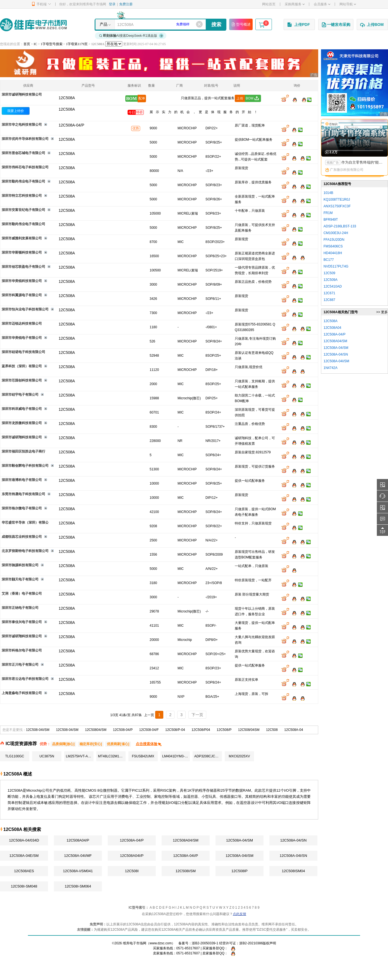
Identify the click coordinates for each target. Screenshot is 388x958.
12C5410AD (333, 286)
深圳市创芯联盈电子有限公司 (23, 267)
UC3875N (46, 756)
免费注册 (126, 4)
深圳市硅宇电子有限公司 (20, 395)
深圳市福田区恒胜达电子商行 (23, 451)
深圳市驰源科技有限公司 (20, 565)
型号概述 (241, 24)
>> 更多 (382, 312)
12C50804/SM (95, 730)
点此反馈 (239, 914)
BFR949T (331, 220)
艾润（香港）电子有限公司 (22, 593)
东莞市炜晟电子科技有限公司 (23, 494)
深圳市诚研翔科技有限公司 (22, 94)
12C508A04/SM (185, 840)
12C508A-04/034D (24, 840)
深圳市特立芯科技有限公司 (22, 196)
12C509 (329, 273)
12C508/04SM (249, 730)
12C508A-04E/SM (24, 856)
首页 (26, 44)
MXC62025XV (239, 756)
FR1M (328, 213)
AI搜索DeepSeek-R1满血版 (131, 35)
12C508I (131, 871)
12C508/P (224, 730)
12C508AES (24, 871)
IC (35, 44)
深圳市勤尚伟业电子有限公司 (23, 181)
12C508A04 (332, 328)
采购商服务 (295, 4)
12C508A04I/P (132, 856)
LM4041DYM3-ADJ (176, 756)
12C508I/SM (186, 871)
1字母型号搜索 (52, 44)
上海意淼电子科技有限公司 (22, 693)
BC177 (329, 260)
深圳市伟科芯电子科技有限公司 (25, 167)
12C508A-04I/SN (293, 856)
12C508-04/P (123, 730)
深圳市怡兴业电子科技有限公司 (25, 309)
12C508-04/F (149, 730)
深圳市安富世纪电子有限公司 (23, 210)
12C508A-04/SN (293, 840)
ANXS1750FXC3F (337, 206)
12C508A (67, 109)
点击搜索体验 (149, 744)
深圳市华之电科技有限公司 (22, 125)
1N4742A (330, 368)
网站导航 (347, 4)
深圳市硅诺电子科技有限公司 (23, 352)
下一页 (197, 715)
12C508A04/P (78, 840)
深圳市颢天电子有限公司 (20, 579)
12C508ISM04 (293, 871)
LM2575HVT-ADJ (79, 756)
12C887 (329, 300)
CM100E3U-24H (336, 233)
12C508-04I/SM (37, 730)
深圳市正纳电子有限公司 (20, 608)
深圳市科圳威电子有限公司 (22, 409)
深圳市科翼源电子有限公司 (22, 295)
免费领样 (183, 24)
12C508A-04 (293, 730)
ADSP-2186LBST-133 (340, 226)
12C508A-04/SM (239, 840)
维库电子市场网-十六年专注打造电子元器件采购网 (33, 24)
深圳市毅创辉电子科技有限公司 (25, 466)
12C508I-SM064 (78, 886)
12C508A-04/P (131, 840)
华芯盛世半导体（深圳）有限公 (25, 522)
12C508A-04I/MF (78, 856)
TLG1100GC (14, 756)
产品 (103, 24)
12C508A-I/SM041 (78, 871)
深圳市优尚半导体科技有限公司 (25, 139)
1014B (328, 193)
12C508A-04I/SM (239, 856)
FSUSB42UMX (143, 756)
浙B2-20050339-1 (205, 943)
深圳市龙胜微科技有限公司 (22, 423)
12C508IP (239, 871)
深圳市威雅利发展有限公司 (22, 238)
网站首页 (269, 4)
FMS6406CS (333, 246)
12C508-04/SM (67, 730)
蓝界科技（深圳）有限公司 (22, 366)
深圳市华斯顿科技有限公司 (22, 252)
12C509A (330, 280)
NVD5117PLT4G (336, 266)
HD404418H (333, 253)
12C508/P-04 (175, 730)
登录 (112, 4)
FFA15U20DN (334, 240)
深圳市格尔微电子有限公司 (22, 508)
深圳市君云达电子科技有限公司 (25, 679)
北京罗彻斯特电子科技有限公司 (25, 551)
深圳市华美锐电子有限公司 (22, 338)
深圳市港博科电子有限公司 (22, 480)
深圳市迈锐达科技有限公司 (22, 323)
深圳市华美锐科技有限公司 (22, 281)
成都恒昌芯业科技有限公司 (22, 537)
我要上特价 (15, 111)
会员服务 (322, 4)
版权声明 (269, 943)
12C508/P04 (200, 730)
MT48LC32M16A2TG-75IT (112, 756)
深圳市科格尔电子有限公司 (22, 650)
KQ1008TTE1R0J (337, 199)
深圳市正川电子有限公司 (20, 665)
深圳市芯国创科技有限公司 (22, 380)
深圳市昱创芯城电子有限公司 (23, 153)
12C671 (329, 293)
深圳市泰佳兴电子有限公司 (22, 622)
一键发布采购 (335, 25)
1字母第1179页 (77, 44)
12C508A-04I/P (185, 856)
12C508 (272, 730)
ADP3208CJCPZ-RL (208, 756)
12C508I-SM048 (24, 886)
